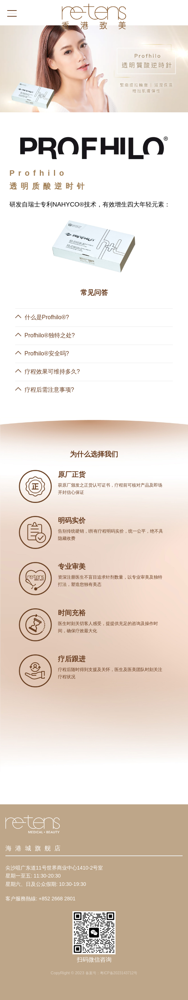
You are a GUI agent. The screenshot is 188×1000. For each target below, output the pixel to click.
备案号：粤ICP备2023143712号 (111, 973)
